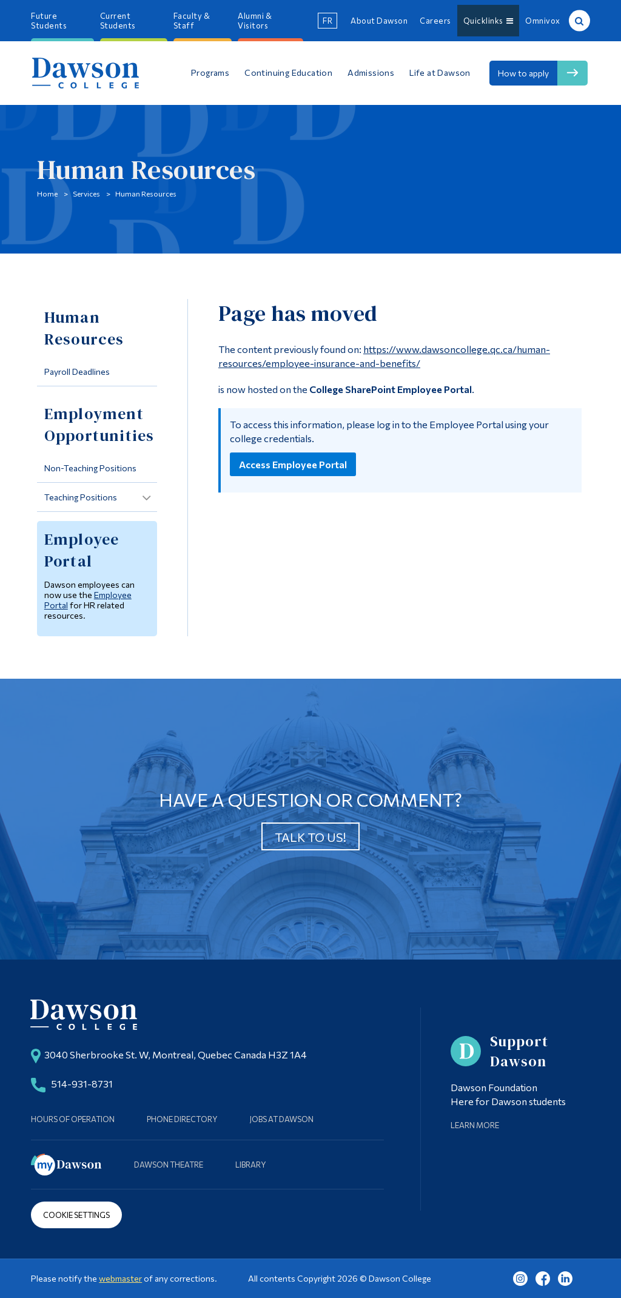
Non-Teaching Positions (90, 468)
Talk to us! (310, 837)
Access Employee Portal (293, 464)
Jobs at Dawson (282, 1119)
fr (327, 20)
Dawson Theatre (168, 1164)
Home (47, 193)
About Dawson (379, 20)
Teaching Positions (80, 497)
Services (86, 193)
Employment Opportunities (99, 424)
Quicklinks (488, 20)
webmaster (120, 1278)
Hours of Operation (73, 1119)
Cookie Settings (76, 1215)
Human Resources (145, 193)
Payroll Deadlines (77, 371)
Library (250, 1164)
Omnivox (542, 20)
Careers (435, 20)
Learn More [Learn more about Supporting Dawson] (475, 1125)
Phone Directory (182, 1119)
